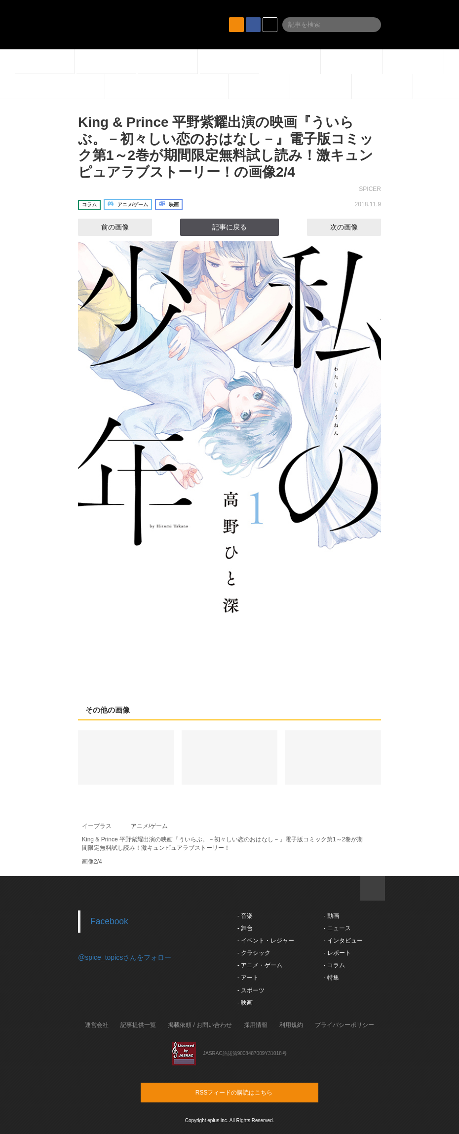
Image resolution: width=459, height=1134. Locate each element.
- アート (248, 977)
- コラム (333, 965)
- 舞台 (245, 928)
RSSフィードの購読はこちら (248, 1092)
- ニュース (336, 928)
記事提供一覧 (138, 1024)
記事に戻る (229, 227)
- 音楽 (245, 915)
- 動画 (331, 915)
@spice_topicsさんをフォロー (124, 957)
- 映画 (245, 1002)
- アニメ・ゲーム (259, 965)
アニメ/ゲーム (149, 826)
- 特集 (331, 977)
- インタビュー (342, 940)
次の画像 (353, 227)
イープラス (97, 826)
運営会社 (97, 1024)
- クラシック (253, 952)
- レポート (336, 952)
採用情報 (256, 1024)
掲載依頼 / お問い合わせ (200, 1024)
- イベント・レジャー (265, 940)
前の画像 (106, 227)
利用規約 (291, 1024)
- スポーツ (251, 990)
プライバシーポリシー (344, 1024)
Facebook (109, 921)
